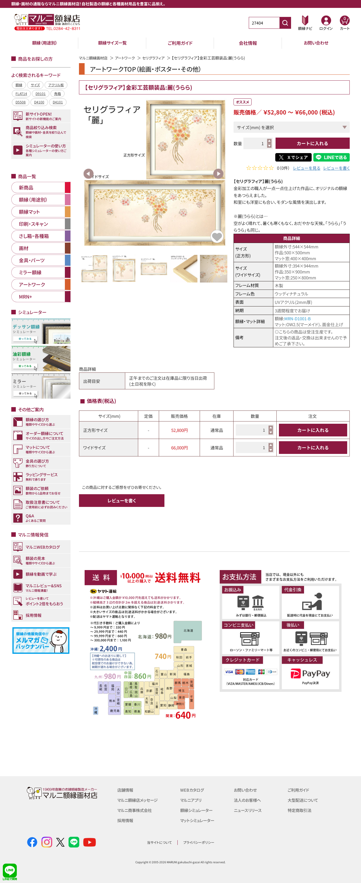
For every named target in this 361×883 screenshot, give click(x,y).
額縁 (19, 84)
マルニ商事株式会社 (135, 810)
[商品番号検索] (285, 22)
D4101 (58, 102)
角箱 (57, 93)
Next (218, 174)
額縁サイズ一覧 (112, 42)
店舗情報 (125, 790)
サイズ (35, 84)
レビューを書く (336, 168)
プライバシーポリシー (198, 842)
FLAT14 (21, 93)
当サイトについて (159, 842)
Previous (88, 174)
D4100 (39, 102)
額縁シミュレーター (197, 810)
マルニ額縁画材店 (94, 58)
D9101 (41, 93)
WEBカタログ (192, 790)
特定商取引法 (300, 810)
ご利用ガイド (180, 42)
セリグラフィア (158, 58)
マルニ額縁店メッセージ (139, 800)
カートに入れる (312, 143)
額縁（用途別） (44, 42)
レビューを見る (306, 168)
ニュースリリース (248, 810)
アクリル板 (56, 84)
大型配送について (304, 800)
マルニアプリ (191, 800)
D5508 (21, 102)
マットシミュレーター (198, 820)
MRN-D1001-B (297, 318)
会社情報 (248, 42)
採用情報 (125, 820)
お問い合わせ (316, 42)
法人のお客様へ (248, 800)
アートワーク (127, 58)
